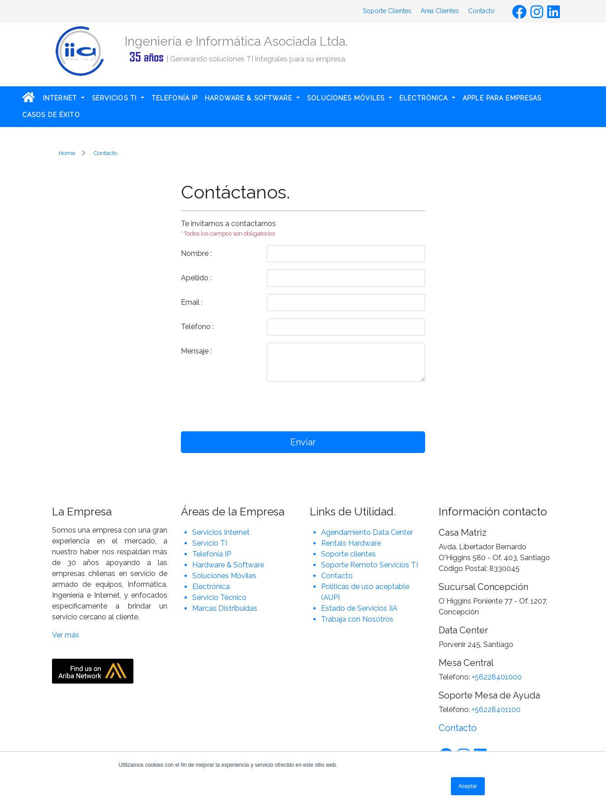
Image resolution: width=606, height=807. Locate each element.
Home (67, 153)
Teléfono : (197, 326)
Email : (192, 302)
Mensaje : (196, 351)
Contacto (481, 10)
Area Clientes (440, 10)
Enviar (303, 442)
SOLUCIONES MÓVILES (347, 98)
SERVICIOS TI (115, 98)
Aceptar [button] (468, 786)
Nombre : (196, 253)
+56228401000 (497, 677)
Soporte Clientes (387, 10)
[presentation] (346, 406)
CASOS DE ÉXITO (51, 114)
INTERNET (61, 98)
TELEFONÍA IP (175, 98)
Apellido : (196, 278)
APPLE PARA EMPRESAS (502, 98)
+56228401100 (496, 709)
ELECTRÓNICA (424, 98)
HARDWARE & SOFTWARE (249, 98)
